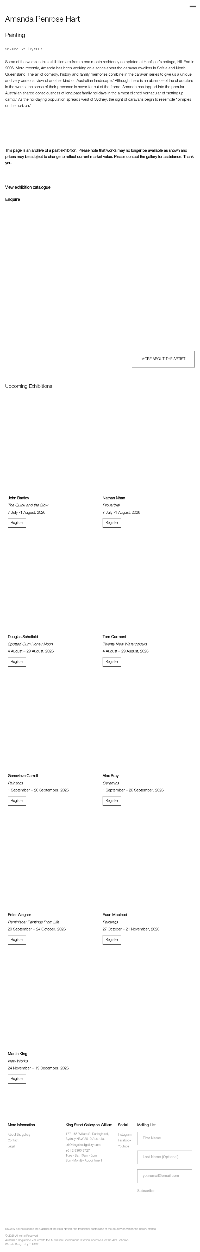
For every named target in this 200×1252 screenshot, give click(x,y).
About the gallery (19, 1134)
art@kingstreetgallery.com (83, 1145)
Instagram (125, 1134)
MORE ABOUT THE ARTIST (163, 359)
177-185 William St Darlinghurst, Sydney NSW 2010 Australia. (87, 1137)
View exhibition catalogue (27, 188)
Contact (13, 1140)
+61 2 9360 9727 (78, 1150)
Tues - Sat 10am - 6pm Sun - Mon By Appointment (84, 1158)
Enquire (12, 200)
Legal (11, 1146)
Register (17, 523)
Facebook (124, 1140)
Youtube (123, 1146)
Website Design (14, 1244)
